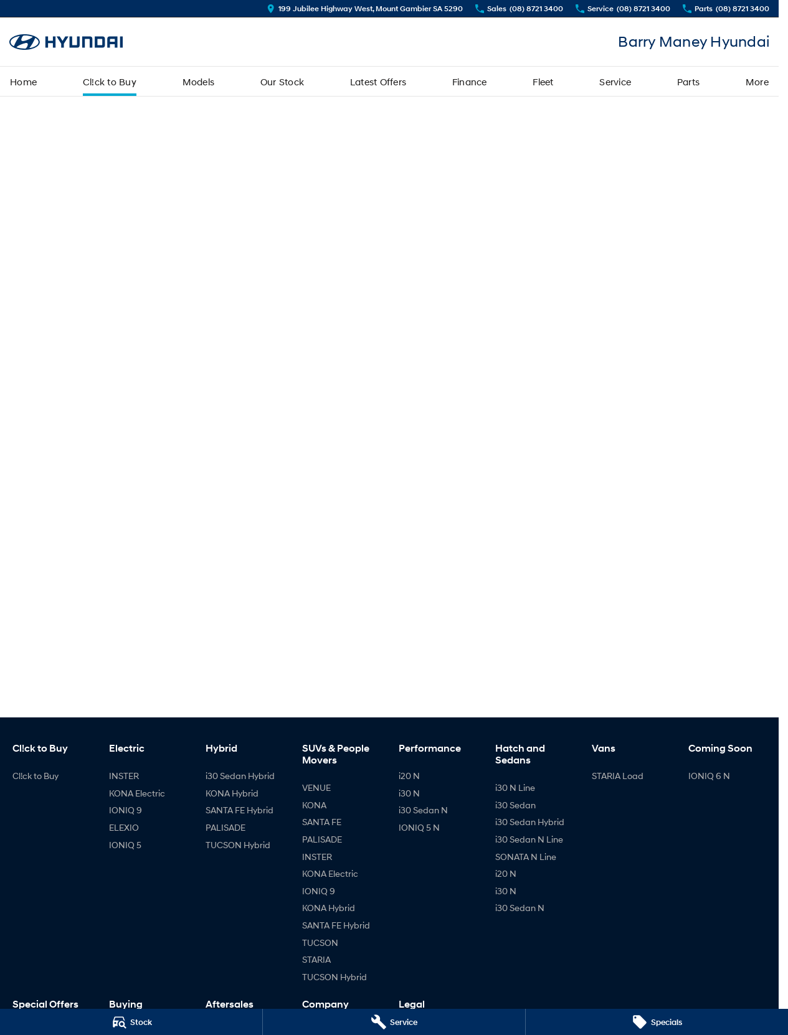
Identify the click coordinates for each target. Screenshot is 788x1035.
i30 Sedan (515, 805)
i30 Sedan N (423, 810)
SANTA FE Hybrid (239, 810)
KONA (314, 805)
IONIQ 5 (125, 844)
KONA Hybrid (232, 793)
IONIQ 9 (125, 810)
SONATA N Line (525, 856)
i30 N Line (515, 787)
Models (199, 81)
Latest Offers (378, 81)
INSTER (124, 775)
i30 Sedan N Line (529, 839)
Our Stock (282, 81)
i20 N (409, 775)
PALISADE (225, 827)
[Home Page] (66, 42)
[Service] (394, 1022)
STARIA (316, 959)
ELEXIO (124, 827)
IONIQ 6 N (709, 775)
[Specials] (657, 1022)
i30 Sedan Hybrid (240, 775)
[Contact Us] (365, 8)
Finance (469, 81)
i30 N (409, 793)
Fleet (543, 81)
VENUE (316, 787)
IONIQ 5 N (419, 827)
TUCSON (320, 942)
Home (23, 81)
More (757, 81)
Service (615, 81)
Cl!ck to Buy (109, 81)
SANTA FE (321, 821)
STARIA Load (617, 775)
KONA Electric (137, 793)
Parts (688, 81)
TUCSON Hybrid (238, 844)
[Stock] (131, 1022)
